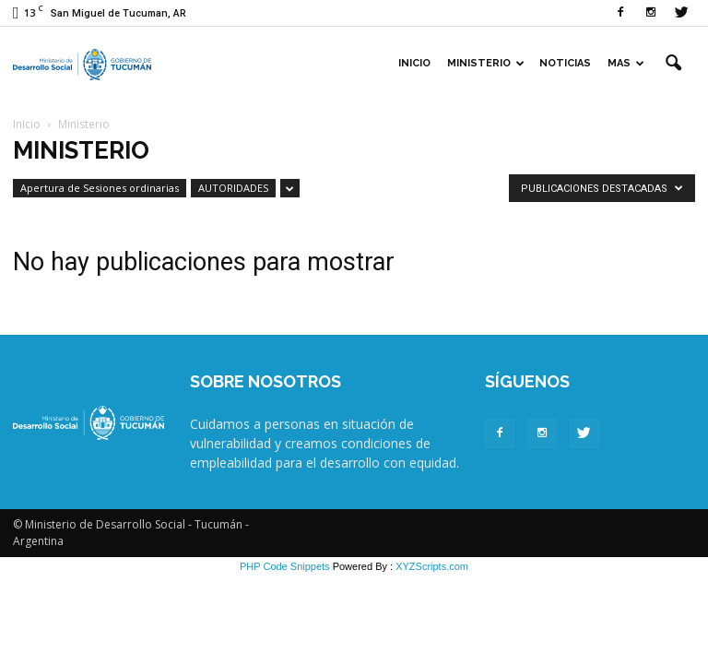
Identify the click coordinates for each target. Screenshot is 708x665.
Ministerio (486, 63)
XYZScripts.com (431, 566)
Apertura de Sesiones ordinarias (99, 188)
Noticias (565, 63)
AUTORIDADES (233, 188)
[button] (673, 64)
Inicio (414, 63)
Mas (626, 63)
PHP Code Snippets (285, 566)
